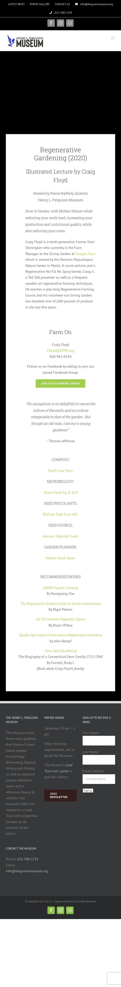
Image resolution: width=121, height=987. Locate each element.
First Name (91, 732)
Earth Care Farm (60, 470)
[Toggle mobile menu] (113, 38)
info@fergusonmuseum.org (27, 871)
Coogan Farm (85, 253)
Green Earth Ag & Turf (60, 492)
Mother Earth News (60, 558)
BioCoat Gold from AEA (60, 514)
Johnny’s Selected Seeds (61, 536)
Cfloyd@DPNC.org (60, 350)
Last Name (91, 752)
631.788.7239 (27, 859)
